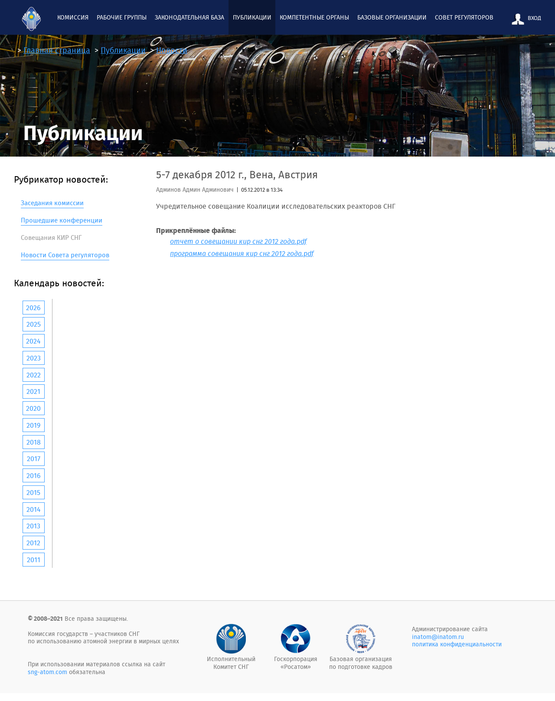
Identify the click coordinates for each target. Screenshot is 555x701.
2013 (33, 526)
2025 (33, 324)
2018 (33, 442)
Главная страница (56, 50)
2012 (33, 542)
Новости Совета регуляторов (65, 255)
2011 (33, 559)
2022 (33, 375)
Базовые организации (392, 17)
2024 (33, 341)
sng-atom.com (47, 672)
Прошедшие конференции (61, 220)
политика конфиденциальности (457, 644)
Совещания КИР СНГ (51, 237)
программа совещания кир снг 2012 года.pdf (241, 253)
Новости (171, 50)
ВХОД (524, 19)
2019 (33, 425)
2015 (33, 492)
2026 (33, 307)
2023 (33, 358)
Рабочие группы (122, 17)
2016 (33, 475)
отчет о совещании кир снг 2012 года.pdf (238, 241)
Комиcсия (72, 17)
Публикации (252, 17)
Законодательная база (189, 17)
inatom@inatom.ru (438, 636)
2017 (33, 458)
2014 (33, 509)
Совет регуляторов (464, 17)
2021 (33, 391)
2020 (33, 408)
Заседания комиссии (52, 203)
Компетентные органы (314, 17)
